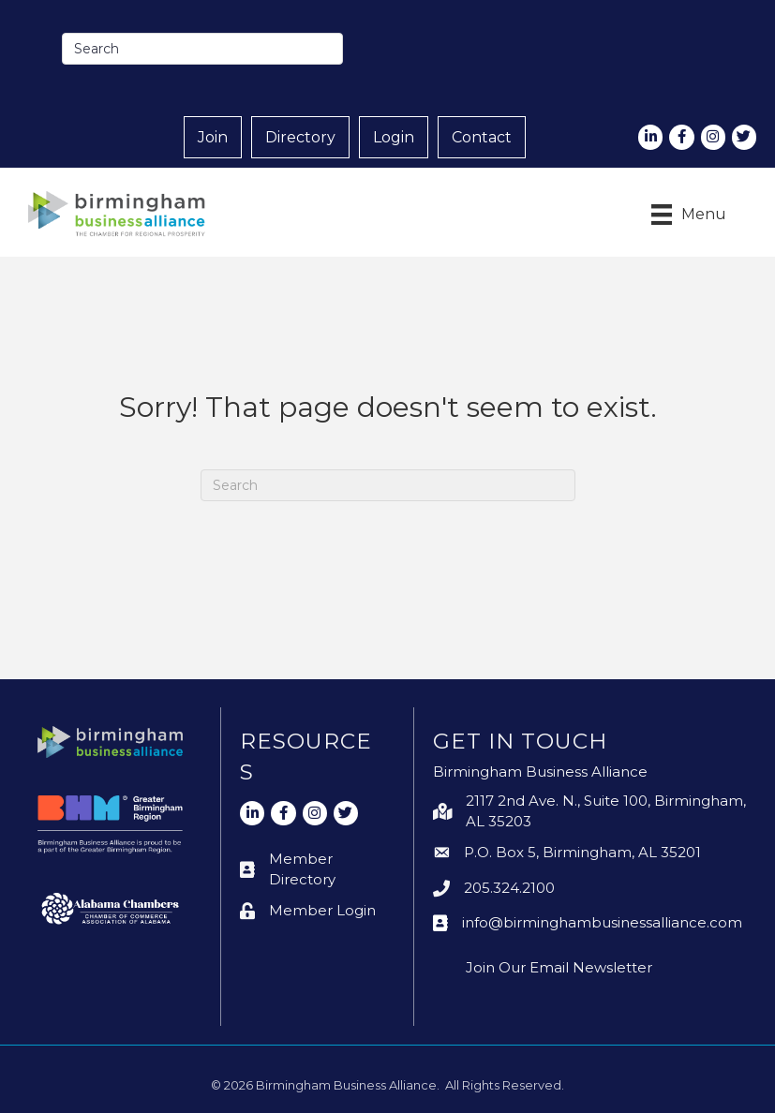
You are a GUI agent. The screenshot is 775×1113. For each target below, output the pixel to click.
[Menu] (689, 214)
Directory (300, 137)
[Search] (388, 485)
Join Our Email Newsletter (559, 967)
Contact (482, 137)
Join (213, 137)
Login (393, 137)
